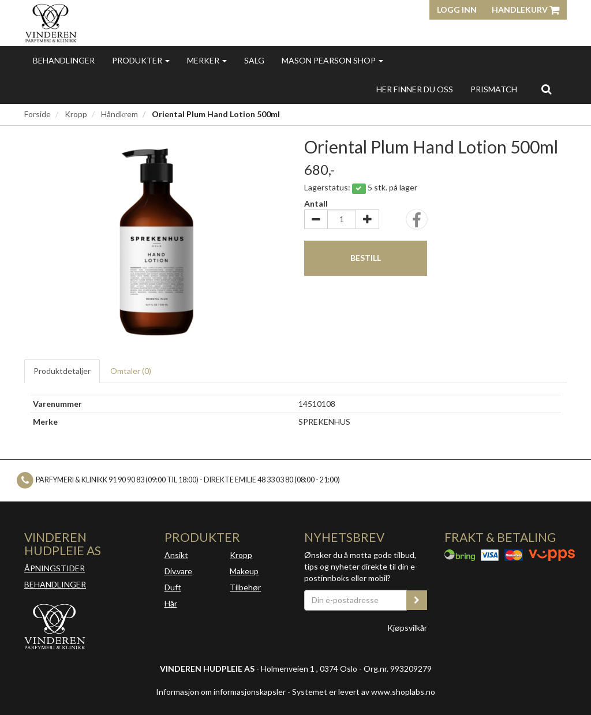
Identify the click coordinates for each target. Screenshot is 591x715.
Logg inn (457, 9)
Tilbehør (245, 587)
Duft (172, 587)
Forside (37, 114)
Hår (170, 603)
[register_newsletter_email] (416, 600)
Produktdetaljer (62, 371)
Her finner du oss (414, 89)
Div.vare (178, 571)
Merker (207, 60)
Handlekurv (525, 9)
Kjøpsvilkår (407, 627)
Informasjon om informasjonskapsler (221, 692)
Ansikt (176, 555)
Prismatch (493, 89)
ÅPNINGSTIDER (54, 568)
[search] (546, 89)
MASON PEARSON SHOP (332, 60)
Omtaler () (130, 371)
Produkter (141, 60)
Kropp (76, 114)
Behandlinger (64, 60)
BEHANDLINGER (55, 584)
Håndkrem (119, 114)
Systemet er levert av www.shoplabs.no (363, 692)
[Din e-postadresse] (355, 600)
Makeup (244, 571)
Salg (254, 60)
